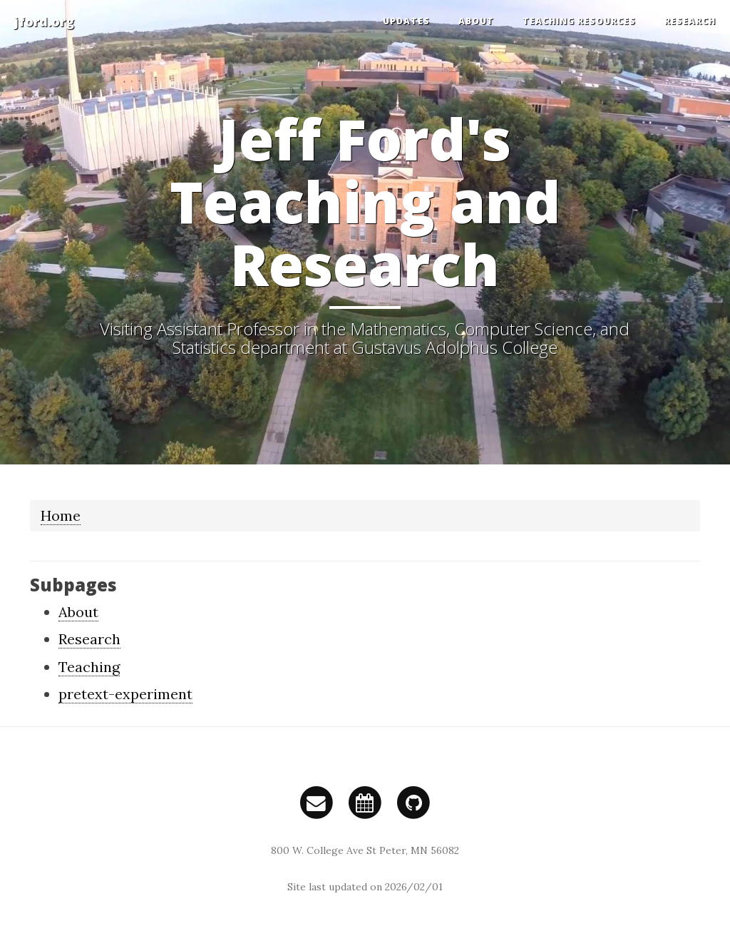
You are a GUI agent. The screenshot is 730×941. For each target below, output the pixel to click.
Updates (406, 21)
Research (690, 21)
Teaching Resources (579, 21)
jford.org (44, 21)
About (476, 21)
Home (61, 515)
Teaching (89, 667)
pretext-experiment (125, 694)
